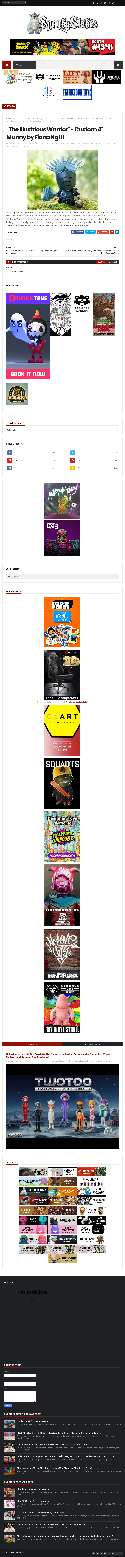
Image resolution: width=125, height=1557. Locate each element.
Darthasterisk (61, 118)
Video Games (109, 118)
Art (14, 118)
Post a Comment (16, 272)
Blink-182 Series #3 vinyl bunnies (33, 1501)
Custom (25, 118)
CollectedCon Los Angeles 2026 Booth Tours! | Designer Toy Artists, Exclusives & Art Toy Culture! (65, 1456)
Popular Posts (92, 1044)
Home (8, 118)
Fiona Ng (71, 118)
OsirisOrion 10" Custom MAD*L (32, 1421)
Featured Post (32, 1044)
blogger (102, 262)
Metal (88, 118)
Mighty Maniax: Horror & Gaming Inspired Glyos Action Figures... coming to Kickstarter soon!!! (65, 1536)
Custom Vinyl (49, 118)
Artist (19, 118)
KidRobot (81, 118)
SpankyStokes (97, 118)
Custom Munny (36, 118)
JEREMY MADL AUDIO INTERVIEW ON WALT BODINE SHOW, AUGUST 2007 (53, 1445)
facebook (113, 262)
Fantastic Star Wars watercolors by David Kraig (40, 1513)
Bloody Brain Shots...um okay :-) (33, 1489)
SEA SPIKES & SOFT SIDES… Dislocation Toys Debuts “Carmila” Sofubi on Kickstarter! (60, 1433)
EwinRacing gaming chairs (76, 702)
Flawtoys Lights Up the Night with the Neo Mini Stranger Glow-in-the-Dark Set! (56, 1468)
